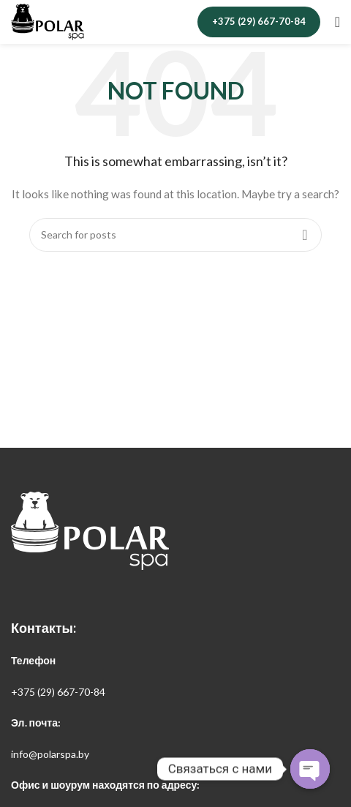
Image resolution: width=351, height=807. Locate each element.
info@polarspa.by (50, 754)
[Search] (175, 235)
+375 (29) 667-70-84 (259, 21)
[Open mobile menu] (337, 22)
